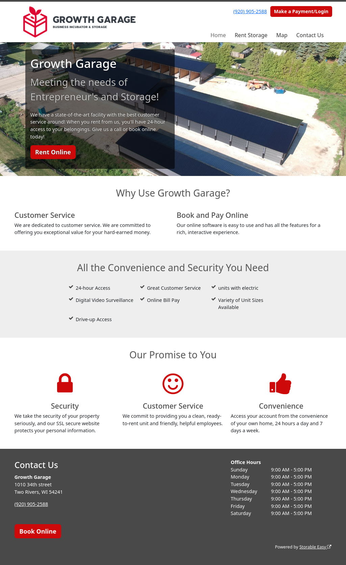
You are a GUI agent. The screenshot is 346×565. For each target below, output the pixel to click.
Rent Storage (250, 35)
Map (281, 35)
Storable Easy (315, 547)
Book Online (37, 531)
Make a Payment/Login (301, 11)
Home (218, 35)
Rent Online (53, 152)
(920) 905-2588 (250, 11)
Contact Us (310, 35)
